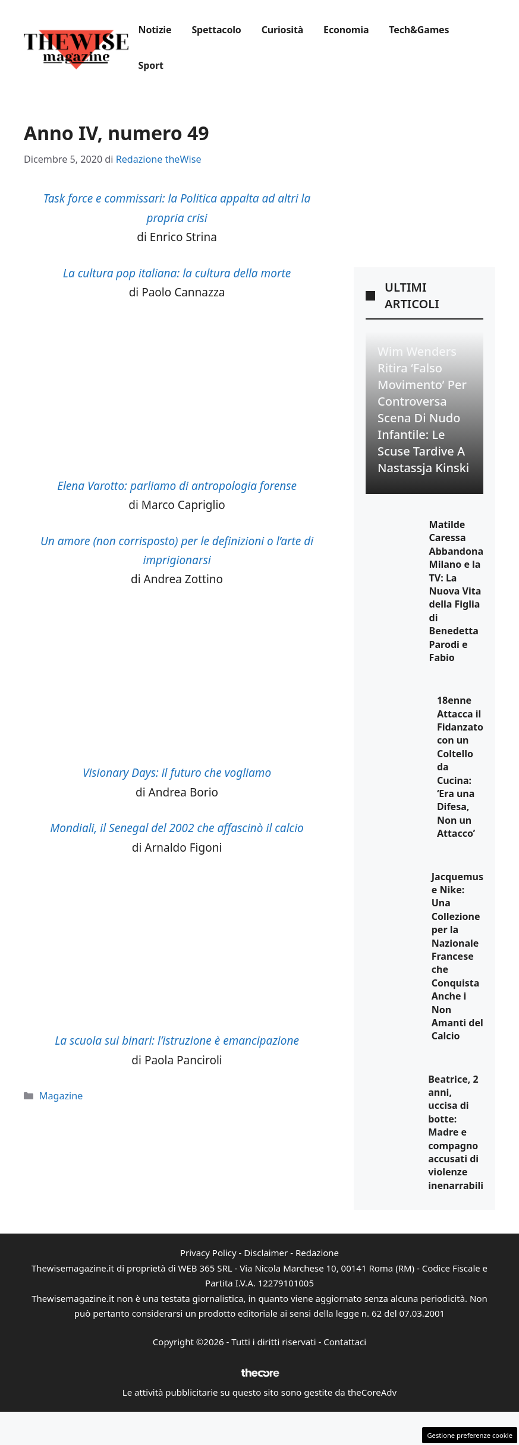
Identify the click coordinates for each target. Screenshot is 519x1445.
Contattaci (344, 1342)
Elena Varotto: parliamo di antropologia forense (177, 486)
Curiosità (282, 29)
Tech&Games (419, 29)
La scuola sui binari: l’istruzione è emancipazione (177, 1040)
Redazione (317, 1253)
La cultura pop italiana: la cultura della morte (177, 273)
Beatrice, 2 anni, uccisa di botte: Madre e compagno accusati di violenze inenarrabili (455, 1132)
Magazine (61, 1095)
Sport (151, 65)
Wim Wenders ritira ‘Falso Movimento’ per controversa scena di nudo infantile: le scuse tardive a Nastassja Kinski (423, 409)
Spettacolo (216, 29)
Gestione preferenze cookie (469, 1435)
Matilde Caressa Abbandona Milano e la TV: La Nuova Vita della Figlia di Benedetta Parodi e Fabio (456, 591)
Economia (346, 29)
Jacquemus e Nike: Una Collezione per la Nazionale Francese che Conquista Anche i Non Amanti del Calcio (457, 956)
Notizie (155, 29)
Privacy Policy (208, 1253)
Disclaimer (266, 1253)
